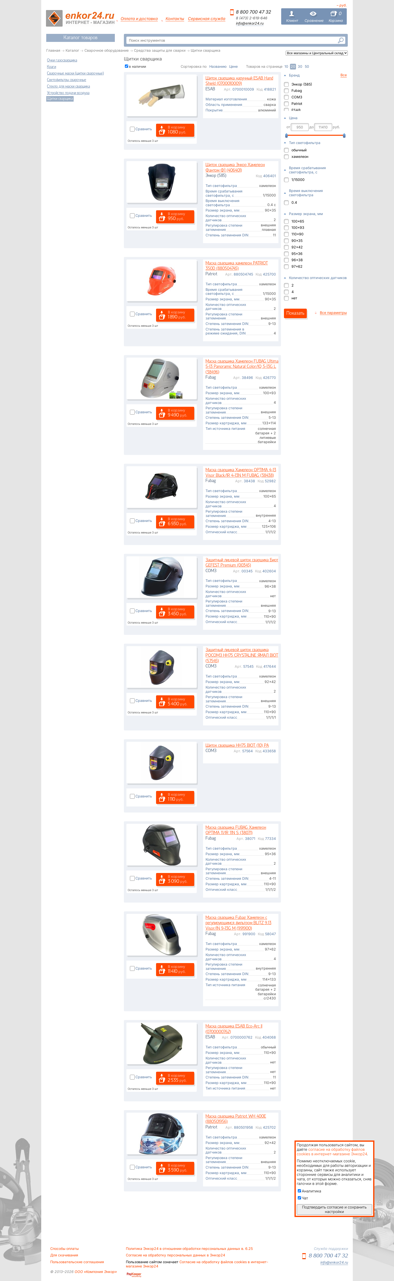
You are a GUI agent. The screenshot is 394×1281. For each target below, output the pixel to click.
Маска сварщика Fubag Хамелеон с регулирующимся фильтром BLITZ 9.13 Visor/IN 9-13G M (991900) (238, 923)
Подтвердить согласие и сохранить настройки (334, 1209)
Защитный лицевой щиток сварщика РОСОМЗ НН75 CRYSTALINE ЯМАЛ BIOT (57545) (242, 655)
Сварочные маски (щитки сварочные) (75, 74)
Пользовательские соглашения (77, 1262)
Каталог (72, 50)
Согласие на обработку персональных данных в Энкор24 (175, 1255)
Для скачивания (64, 1255)
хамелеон (299, 156)
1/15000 (298, 179)
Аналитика (309, 1191)
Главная (53, 50)
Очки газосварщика (62, 60)
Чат (303, 1198)
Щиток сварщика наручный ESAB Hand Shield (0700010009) (239, 81)
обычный (299, 150)
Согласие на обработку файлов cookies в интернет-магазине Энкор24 (197, 1264)
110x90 (297, 234)
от (288, 127)
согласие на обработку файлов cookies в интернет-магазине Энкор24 (332, 1151)
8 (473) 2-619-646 (251, 18)
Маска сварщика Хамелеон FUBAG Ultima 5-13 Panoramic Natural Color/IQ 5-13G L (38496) (242, 367)
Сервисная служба (206, 18)
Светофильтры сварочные (66, 80)
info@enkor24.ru (250, 23)
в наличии (137, 66)
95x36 (297, 253)
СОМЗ (296, 97)
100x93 (297, 227)
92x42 (297, 247)
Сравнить (143, 129)
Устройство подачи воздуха (68, 93)
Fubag (296, 90)
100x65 (297, 221)
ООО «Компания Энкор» (95, 1271)
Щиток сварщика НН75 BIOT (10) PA (237, 745)
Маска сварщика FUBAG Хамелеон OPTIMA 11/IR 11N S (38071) (236, 830)
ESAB (296, 110)
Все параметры (333, 312)
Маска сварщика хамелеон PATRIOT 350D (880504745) (237, 266)
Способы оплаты (64, 1249)
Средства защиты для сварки (159, 50)
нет (294, 298)
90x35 (297, 240)
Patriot (296, 103)
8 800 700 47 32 (253, 12)
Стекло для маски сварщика (68, 87)
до (311, 127)
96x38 (297, 260)
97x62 (297, 266)
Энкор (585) (301, 84)
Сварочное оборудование (106, 50)
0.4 (294, 202)
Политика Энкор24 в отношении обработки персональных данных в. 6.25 (189, 1249)
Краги (51, 67)
